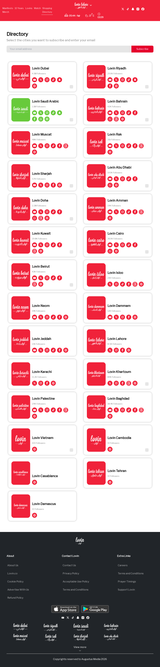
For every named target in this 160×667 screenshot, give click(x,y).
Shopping (47, 8)
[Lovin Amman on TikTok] (128, 211)
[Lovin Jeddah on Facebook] (59, 350)
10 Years (19, 8)
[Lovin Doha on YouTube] (34, 211)
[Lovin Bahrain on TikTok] (128, 112)
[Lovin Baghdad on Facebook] (135, 409)
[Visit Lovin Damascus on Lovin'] (34, 515)
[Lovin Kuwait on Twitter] (40, 244)
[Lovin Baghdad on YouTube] (110, 409)
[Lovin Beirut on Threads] (34, 284)
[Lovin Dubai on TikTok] (53, 79)
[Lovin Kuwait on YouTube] (34, 244)
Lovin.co (12, 573)
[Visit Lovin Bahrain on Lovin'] (122, 119)
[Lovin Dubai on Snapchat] (59, 79)
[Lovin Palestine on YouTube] (34, 409)
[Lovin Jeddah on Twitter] (40, 350)
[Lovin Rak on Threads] (141, 145)
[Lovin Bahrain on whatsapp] (110, 119)
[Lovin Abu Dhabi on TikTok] (128, 178)
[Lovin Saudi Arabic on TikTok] (53, 112)
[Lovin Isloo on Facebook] (128, 284)
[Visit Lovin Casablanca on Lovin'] (34, 482)
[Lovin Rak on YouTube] (110, 145)
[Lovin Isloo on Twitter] (110, 284)
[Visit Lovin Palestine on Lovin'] (34, 416)
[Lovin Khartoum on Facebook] (122, 383)
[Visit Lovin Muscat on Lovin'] (34, 152)
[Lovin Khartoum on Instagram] (116, 383)
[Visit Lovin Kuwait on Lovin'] (40, 251)
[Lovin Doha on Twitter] (40, 211)
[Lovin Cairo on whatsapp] (110, 251)
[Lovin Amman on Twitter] (116, 211)
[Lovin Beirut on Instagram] (47, 277)
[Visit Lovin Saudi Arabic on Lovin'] (47, 119)
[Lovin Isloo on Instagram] (116, 284)
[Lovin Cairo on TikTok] (128, 244)
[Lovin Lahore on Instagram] (116, 350)
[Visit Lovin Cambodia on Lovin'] (110, 449)
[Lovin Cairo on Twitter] (116, 244)
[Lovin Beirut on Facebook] (59, 277)
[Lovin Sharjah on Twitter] (40, 185)
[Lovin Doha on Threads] (40, 218)
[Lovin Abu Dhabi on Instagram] (122, 178)
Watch (37, 8)
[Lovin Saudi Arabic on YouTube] (34, 112)
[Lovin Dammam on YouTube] (110, 317)
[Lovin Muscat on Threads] (65, 145)
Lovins (28, 8)
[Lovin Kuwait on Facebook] (59, 244)
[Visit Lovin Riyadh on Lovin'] (116, 85)
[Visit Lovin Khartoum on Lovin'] (135, 383)
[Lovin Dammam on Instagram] (122, 317)
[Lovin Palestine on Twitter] (40, 409)
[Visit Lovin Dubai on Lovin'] (34, 85)
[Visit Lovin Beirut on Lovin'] (40, 284)
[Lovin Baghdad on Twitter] (116, 409)
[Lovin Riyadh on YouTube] (110, 79)
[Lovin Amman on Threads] (141, 211)
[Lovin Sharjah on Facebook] (53, 185)
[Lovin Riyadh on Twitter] (116, 79)
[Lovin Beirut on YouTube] (34, 277)
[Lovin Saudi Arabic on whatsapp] (40, 119)
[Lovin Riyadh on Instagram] (122, 79)
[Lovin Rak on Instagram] (122, 145)
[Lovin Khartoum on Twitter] (110, 383)
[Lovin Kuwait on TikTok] (53, 244)
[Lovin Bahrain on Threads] (116, 119)
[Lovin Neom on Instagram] (47, 317)
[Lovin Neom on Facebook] (59, 317)
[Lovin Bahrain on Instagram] (122, 112)
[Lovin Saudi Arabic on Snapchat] (59, 112)
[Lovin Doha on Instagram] (47, 211)
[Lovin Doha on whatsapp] (34, 218)
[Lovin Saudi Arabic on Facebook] (34, 119)
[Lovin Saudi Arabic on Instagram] (47, 112)
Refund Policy (15, 597)
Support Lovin (126, 589)
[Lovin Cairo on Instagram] (122, 244)
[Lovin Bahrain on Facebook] (135, 112)
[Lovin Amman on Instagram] (122, 211)
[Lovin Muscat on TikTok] (53, 145)
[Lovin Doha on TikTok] (53, 211)
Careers (123, 565)
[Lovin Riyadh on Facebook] (110, 85)
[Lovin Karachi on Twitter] (34, 383)
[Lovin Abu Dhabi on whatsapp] (110, 185)
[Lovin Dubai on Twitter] (40, 79)
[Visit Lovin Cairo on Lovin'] (116, 251)
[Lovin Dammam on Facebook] (128, 317)
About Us (12, 565)
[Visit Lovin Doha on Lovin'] (47, 218)
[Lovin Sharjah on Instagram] (47, 185)
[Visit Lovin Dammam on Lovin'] (135, 317)
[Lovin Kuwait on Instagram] (47, 244)
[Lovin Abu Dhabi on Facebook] (135, 178)
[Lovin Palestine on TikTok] (53, 409)
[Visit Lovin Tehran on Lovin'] (110, 482)
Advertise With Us (18, 589)
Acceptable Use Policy (76, 581)
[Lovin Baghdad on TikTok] (128, 409)
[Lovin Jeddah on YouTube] (34, 350)
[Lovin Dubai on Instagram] (47, 79)
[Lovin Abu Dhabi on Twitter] (116, 178)
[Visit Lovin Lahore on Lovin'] (128, 350)
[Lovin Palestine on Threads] (65, 409)
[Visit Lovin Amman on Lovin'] (110, 218)
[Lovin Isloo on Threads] (135, 284)
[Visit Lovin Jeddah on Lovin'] (65, 350)
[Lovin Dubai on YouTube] (34, 79)
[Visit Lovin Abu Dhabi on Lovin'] (116, 185)
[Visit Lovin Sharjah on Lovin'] (59, 185)
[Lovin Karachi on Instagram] (40, 383)
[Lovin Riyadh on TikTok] (128, 79)
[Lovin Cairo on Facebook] (135, 244)
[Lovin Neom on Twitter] (40, 317)
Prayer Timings (127, 581)
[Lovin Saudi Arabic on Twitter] (40, 112)
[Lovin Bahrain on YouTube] (110, 112)
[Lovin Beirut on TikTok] (53, 277)
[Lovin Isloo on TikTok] (122, 284)
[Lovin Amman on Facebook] (135, 211)
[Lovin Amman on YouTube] (110, 211)
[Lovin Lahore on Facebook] (122, 350)
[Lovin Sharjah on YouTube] (34, 185)
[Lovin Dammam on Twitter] (116, 317)
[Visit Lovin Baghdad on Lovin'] (110, 416)
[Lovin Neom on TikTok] (53, 317)
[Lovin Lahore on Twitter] (110, 350)
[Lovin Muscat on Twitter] (40, 145)
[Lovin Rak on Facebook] (135, 145)
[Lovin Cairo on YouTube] (110, 244)
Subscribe (142, 49)
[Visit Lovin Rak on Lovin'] (110, 152)
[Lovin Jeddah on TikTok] (53, 350)
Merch (5, 12)
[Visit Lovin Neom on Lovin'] (65, 317)
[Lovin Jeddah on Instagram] (47, 350)
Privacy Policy (71, 573)
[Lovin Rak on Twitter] (116, 145)
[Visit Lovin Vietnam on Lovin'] (34, 449)
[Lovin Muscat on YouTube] (34, 145)
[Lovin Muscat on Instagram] (47, 145)
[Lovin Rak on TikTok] (128, 145)
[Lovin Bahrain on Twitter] (116, 112)
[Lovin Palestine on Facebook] (59, 409)
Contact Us (69, 565)
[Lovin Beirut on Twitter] (40, 277)
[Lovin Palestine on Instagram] (47, 409)
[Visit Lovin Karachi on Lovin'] (53, 383)
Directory (47, 12)
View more (80, 649)
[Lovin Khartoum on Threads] (128, 383)
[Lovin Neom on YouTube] (34, 317)
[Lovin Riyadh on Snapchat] (135, 79)
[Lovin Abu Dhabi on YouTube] (110, 178)
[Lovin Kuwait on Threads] (34, 251)
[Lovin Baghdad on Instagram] (122, 409)
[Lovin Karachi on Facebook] (47, 383)
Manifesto (7, 8)
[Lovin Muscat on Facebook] (59, 145)
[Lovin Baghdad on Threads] (141, 409)
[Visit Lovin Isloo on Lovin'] (141, 284)
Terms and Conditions (75, 589)
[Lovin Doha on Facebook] (59, 211)
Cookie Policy (15, 581)
